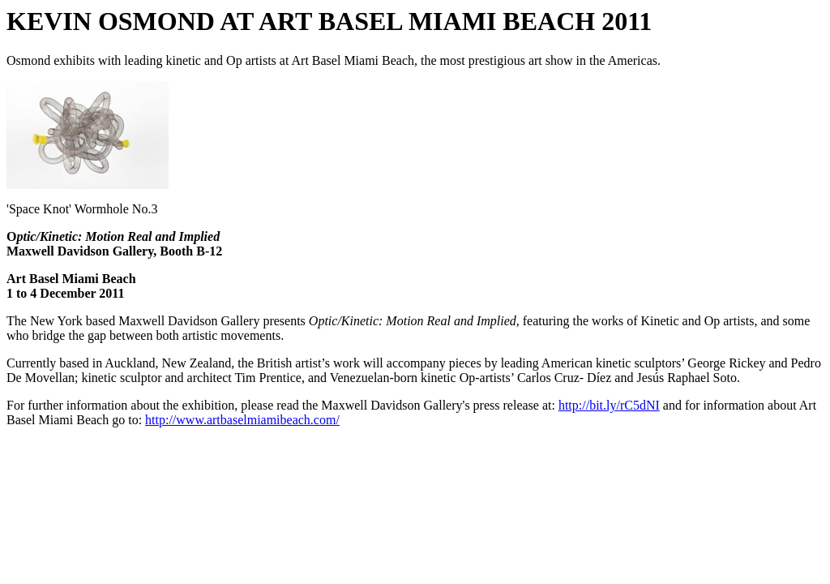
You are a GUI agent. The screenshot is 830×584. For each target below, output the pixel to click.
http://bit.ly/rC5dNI (609, 405)
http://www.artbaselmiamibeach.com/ (242, 420)
